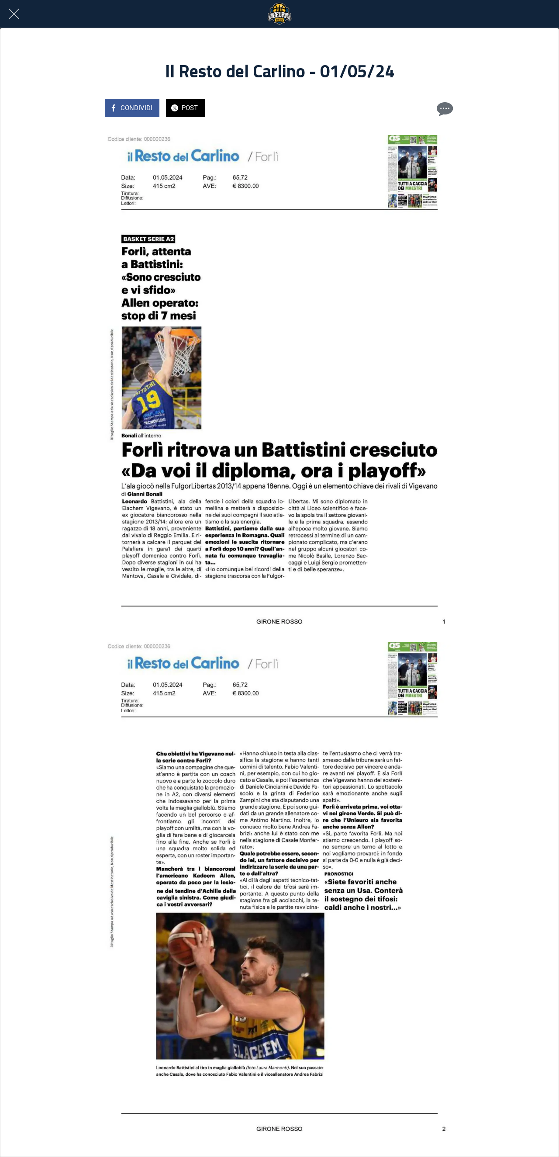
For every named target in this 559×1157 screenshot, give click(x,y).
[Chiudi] (14, 14)
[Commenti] (443, 108)
